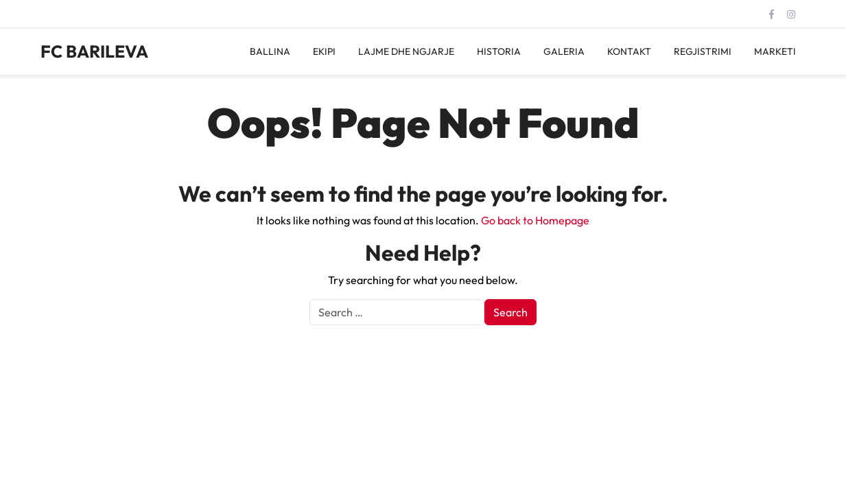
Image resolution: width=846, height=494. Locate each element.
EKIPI (324, 51)
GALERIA (564, 51)
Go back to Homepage (535, 220)
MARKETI (775, 51)
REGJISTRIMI (702, 51)
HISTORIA (499, 51)
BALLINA (270, 51)
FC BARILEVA (94, 51)
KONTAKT (629, 51)
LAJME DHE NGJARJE (406, 51)
